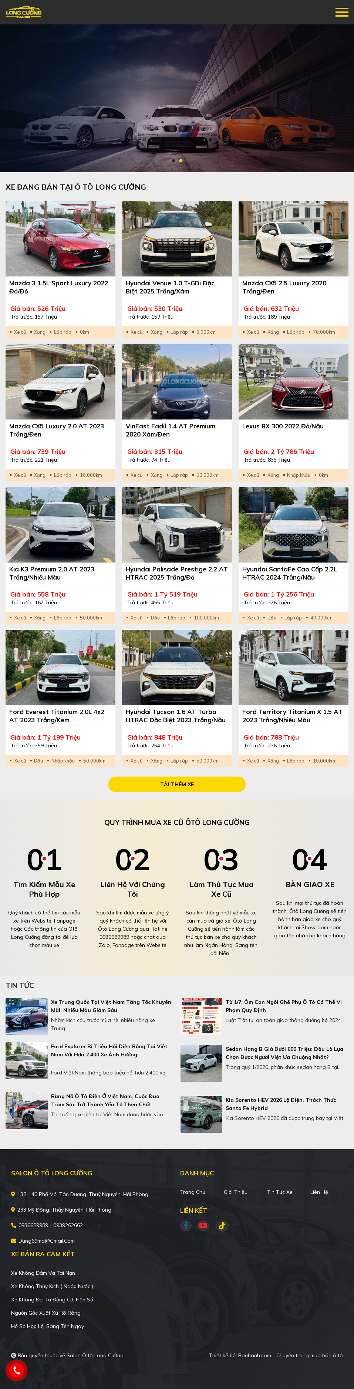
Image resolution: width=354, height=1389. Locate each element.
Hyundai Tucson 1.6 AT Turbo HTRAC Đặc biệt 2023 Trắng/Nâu (176, 716)
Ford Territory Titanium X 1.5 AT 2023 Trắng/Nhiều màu (292, 716)
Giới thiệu (235, 1192)
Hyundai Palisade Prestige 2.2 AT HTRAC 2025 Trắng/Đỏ (177, 573)
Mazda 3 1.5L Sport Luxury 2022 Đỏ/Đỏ (58, 287)
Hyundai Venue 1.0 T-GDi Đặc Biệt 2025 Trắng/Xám (170, 287)
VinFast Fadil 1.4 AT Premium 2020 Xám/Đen (170, 430)
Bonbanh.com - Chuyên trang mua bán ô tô (290, 1355)
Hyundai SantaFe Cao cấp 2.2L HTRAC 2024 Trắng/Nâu (289, 573)
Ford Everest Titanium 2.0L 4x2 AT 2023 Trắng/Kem (56, 716)
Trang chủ (192, 1192)
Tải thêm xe (177, 784)
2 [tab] (181, 161)
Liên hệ (319, 1192)
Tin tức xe (280, 1192)
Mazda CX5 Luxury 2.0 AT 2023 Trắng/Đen (56, 430)
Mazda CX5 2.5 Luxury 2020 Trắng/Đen (284, 287)
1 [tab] (173, 161)
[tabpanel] (177, 98)
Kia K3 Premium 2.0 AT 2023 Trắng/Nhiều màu (51, 573)
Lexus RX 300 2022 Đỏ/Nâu (283, 426)
